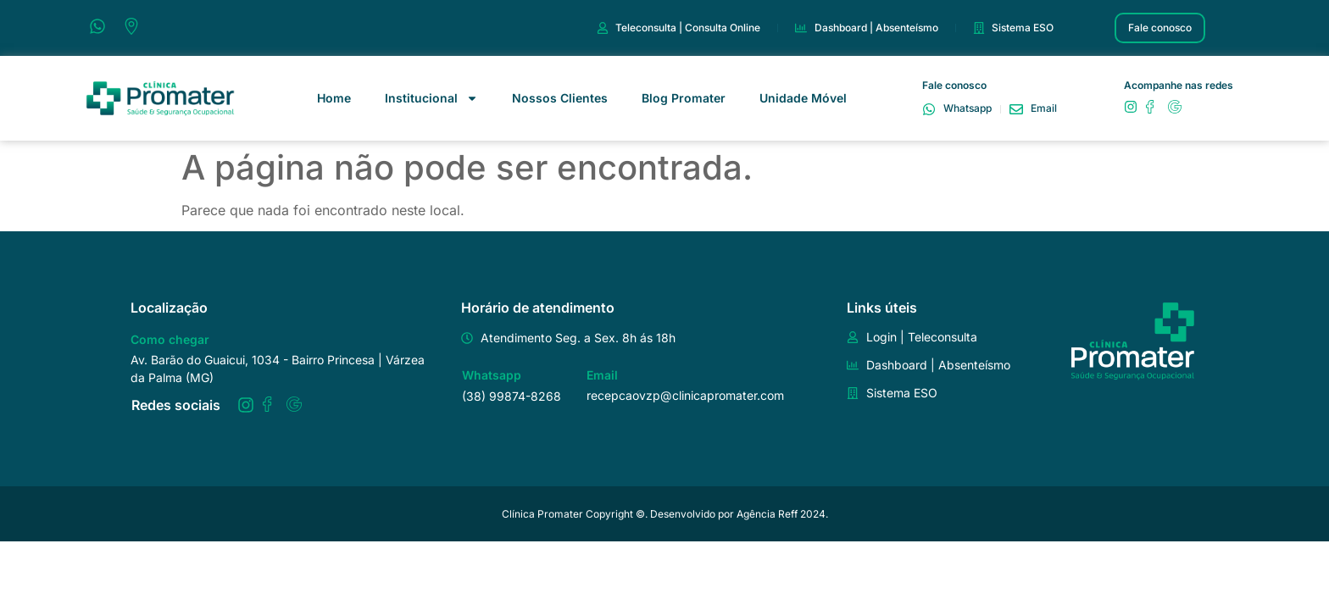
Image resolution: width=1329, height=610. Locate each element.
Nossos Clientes (560, 98)
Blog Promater (684, 98)
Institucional (431, 98)
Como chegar (170, 339)
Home (334, 98)
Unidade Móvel (803, 98)
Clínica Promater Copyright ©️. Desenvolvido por (619, 513)
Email (602, 375)
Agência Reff (767, 513)
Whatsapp (491, 375)
